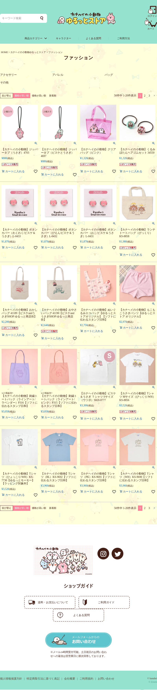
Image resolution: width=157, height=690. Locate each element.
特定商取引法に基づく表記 (43, 679)
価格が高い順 (39, 96)
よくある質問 (93, 38)
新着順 (52, 96)
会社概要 (69, 679)
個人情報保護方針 (11, 679)
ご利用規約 (86, 679)
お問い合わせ (106, 679)
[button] (154, 96)
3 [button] (149, 96)
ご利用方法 (123, 38)
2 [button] (144, 96)
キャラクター (63, 38)
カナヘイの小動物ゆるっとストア (28, 52)
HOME (4, 52)
